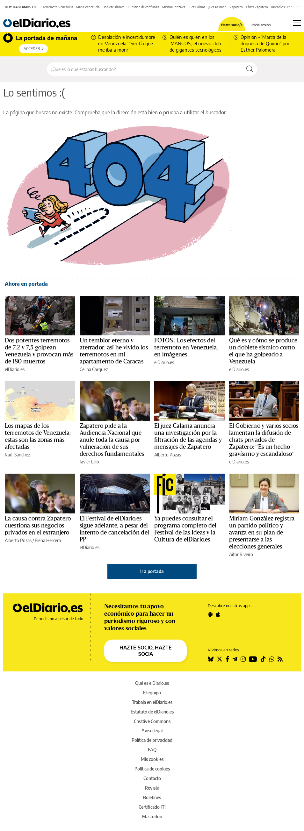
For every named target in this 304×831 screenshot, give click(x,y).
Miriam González (173, 7)
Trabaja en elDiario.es (152, 702)
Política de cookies (152, 768)
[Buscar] (249, 69)
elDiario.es (15, 369)
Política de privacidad (152, 740)
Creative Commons (152, 721)
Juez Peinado (217, 7)
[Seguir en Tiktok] (263, 659)
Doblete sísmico (114, 7)
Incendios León (282, 7)
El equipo (152, 692)
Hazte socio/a (231, 24)
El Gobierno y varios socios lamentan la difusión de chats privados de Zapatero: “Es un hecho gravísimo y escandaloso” (264, 440)
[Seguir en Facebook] (227, 659)
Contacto (152, 778)
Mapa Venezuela (87, 7)
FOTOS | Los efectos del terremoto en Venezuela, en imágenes (186, 347)
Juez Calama (197, 7)
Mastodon (152, 816)
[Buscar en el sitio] (145, 69)
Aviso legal (152, 730)
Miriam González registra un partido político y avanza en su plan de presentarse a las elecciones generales (262, 532)
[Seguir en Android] (210, 614)
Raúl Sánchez (17, 454)
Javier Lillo (89, 461)
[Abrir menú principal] (297, 23)
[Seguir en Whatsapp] (271, 659)
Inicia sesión (261, 24)
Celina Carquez (94, 369)
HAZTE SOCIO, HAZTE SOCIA (145, 650)
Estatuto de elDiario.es (152, 711)
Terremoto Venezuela (58, 7)
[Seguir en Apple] (218, 614)
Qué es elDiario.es (152, 683)
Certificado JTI (152, 807)
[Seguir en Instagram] (243, 659)
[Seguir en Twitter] (219, 659)
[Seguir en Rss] (280, 659)
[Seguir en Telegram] (234, 659)
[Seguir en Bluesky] (211, 659)
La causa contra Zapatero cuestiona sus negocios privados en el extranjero (38, 525)
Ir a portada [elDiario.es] (152, 571)
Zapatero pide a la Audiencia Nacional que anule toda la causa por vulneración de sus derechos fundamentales (112, 440)
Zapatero (236, 7)
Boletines (152, 797)
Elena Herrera (48, 540)
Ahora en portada (26, 284)
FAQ (152, 749)
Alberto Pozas (167, 454)
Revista (152, 788)
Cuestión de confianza (143, 7)
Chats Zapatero (257, 7)
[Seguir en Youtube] (253, 659)
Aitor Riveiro (241, 554)
